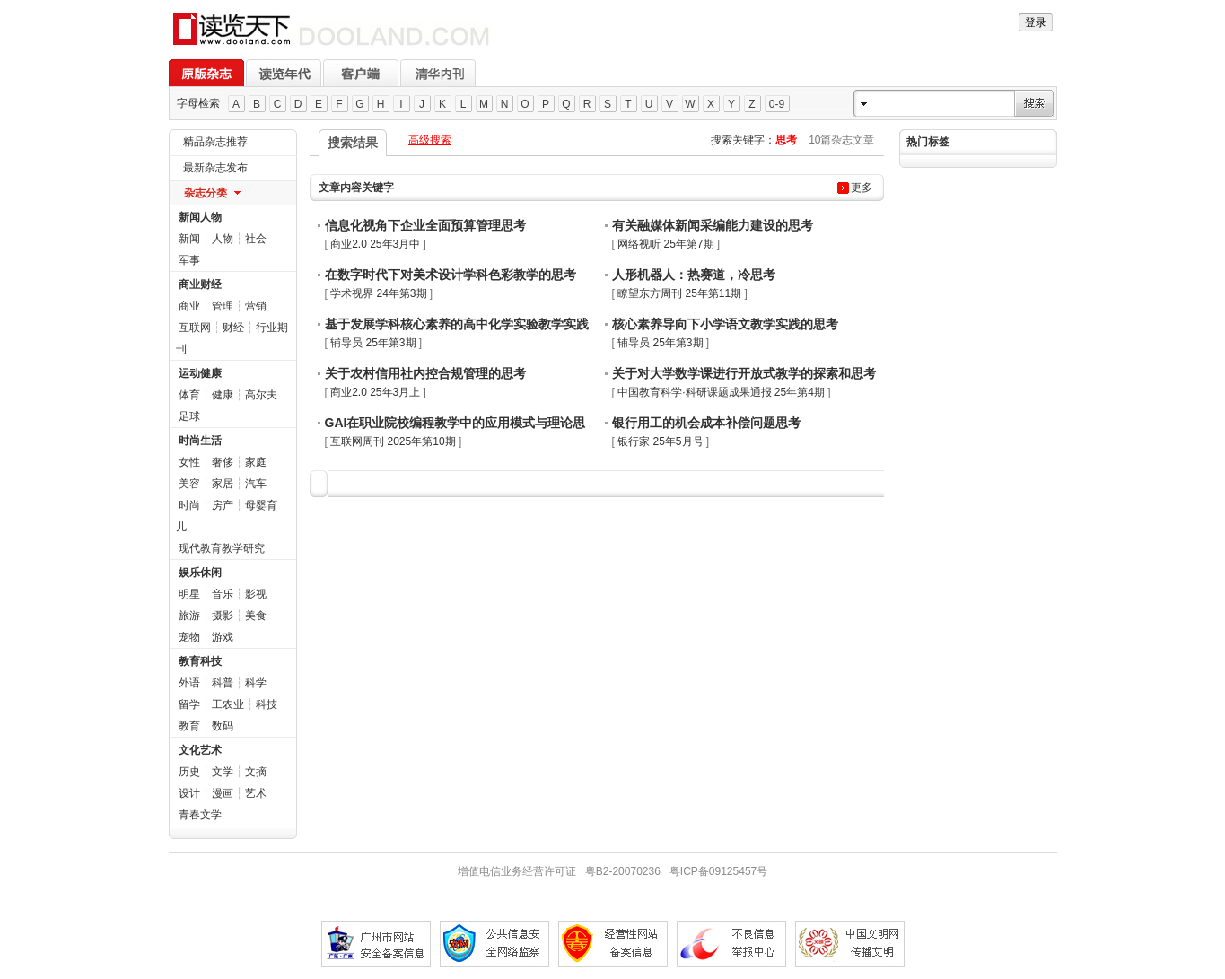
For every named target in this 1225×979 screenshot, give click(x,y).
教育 (189, 726)
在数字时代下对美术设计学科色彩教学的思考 (450, 274)
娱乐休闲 (200, 572)
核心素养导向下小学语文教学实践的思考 (725, 324)
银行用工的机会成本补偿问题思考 (706, 422)
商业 (189, 306)
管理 (222, 306)
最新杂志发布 (215, 168)
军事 (189, 260)
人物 (222, 238)
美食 (256, 615)
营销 (256, 306)
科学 (256, 683)
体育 (189, 395)
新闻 (189, 238)
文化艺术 (200, 750)
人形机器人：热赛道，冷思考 (693, 274)
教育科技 (200, 661)
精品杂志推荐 (215, 141)
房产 (222, 505)
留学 (189, 704)
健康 (222, 395)
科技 (266, 704)
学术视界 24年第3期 (378, 293)
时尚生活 (200, 440)
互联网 (195, 327)
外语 (189, 683)
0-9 (776, 104)
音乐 (222, 594)
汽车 (256, 483)
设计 (189, 793)
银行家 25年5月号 (660, 441)
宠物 (189, 637)
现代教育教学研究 (222, 548)
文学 (222, 771)
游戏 (222, 637)
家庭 (256, 462)
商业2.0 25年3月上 (375, 392)
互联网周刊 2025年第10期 (392, 441)
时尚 (189, 505)
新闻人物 (200, 217)
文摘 (256, 771)
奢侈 (222, 462)
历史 (189, 771)
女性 (189, 462)
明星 (189, 594)
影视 (256, 594)
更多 (861, 187)
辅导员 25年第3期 (373, 343)
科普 (222, 683)
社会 (256, 238)
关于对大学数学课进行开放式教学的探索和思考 (744, 373)
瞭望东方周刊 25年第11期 (679, 293)
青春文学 (200, 815)
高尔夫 (261, 395)
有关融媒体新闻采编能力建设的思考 (712, 225)
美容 (189, 483)
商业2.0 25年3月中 (375, 244)
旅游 (189, 615)
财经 (233, 327)
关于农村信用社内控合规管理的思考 (425, 373)
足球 (189, 416)
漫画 (222, 793)
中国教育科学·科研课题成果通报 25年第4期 (721, 392)
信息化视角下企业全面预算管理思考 (425, 225)
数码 (222, 726)
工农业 (228, 704)
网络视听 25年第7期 (665, 244)
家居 (222, 483)
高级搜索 (429, 140)
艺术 (256, 793)
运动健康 (200, 373)
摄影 (222, 615)
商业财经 (200, 284)
